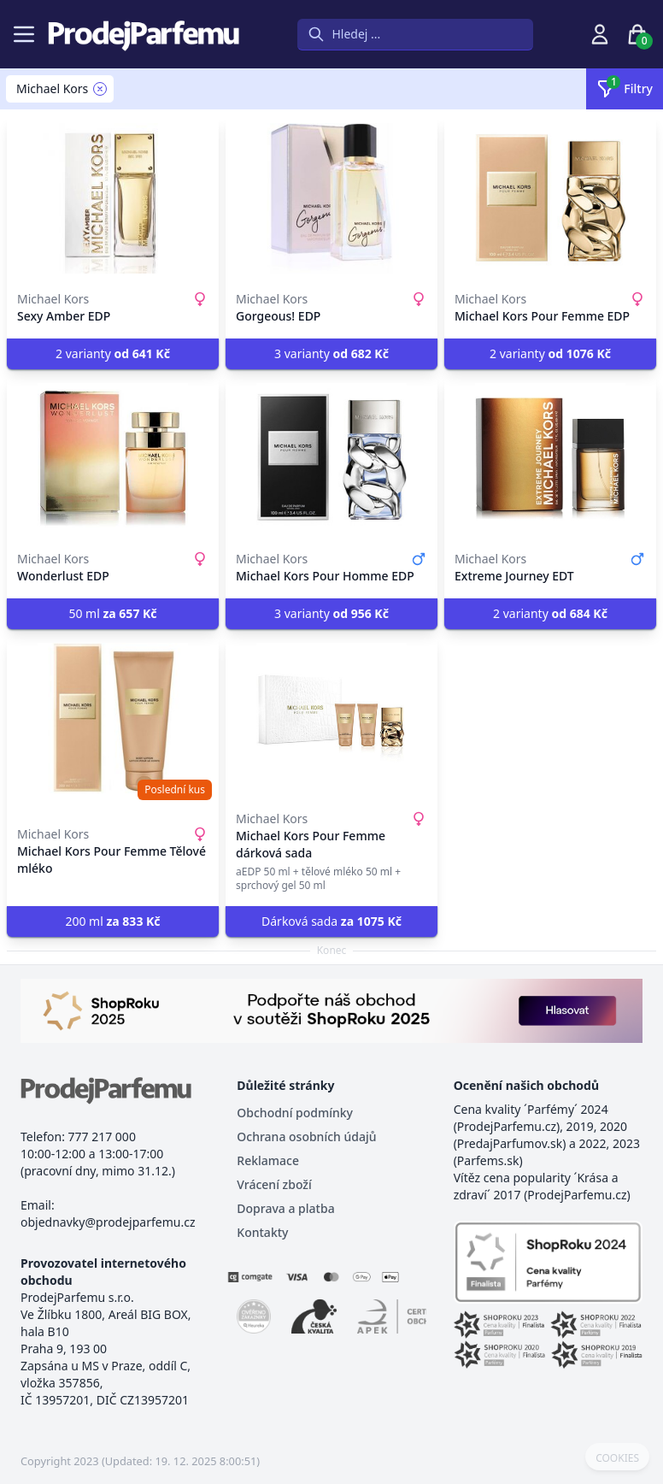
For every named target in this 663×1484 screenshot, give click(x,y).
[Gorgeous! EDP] (331, 198)
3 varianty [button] (331, 353)
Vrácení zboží (274, 1184)
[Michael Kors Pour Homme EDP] (331, 458)
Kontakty (262, 1232)
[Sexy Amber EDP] (113, 198)
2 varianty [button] (113, 353)
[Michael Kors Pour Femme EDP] (550, 198)
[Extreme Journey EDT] (550, 458)
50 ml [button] (112, 613)
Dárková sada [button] (331, 921)
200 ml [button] (112, 921)
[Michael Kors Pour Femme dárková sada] (331, 718)
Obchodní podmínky (295, 1112)
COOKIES (617, 1458)
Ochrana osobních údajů (306, 1136)
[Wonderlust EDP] (113, 458)
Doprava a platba (285, 1208)
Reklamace (268, 1160)
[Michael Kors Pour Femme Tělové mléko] (113, 718)
